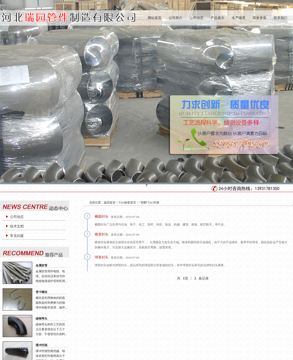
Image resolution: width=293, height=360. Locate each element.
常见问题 (17, 236)
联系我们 (280, 18)
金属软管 (41, 265)
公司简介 (175, 18)
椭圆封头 (101, 216)
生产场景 (238, 18)
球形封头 (101, 257)
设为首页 (279, 7)
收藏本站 (261, 7)
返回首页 (109, 202)
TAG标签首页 (127, 202)
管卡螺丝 (41, 292)
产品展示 (217, 18)
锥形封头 (101, 234)
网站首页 (154, 18)
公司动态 (196, 18)
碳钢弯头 (41, 318)
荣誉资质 (259, 18)
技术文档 (17, 226)
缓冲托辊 (41, 345)
